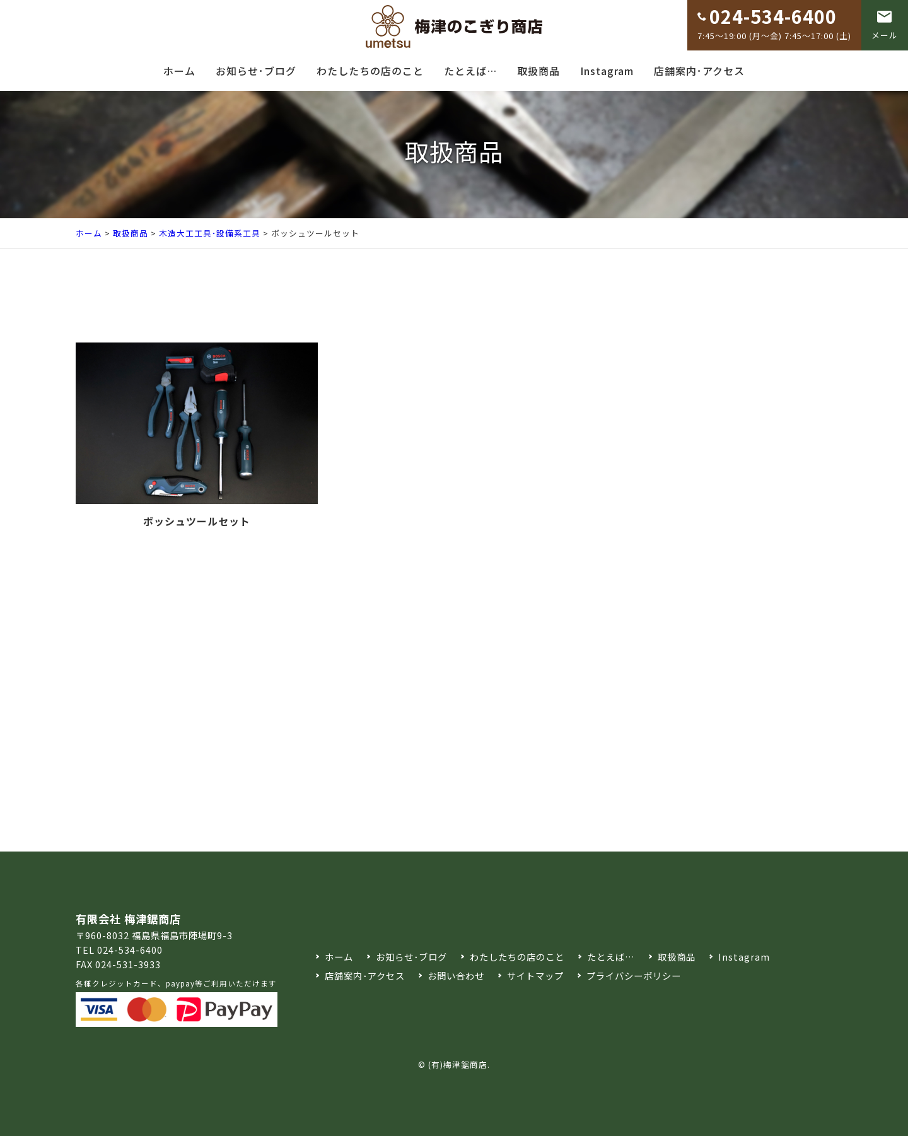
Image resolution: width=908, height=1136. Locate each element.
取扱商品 (538, 70)
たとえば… (470, 70)
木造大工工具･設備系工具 (209, 233)
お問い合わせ (456, 975)
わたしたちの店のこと (370, 70)
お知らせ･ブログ (256, 70)
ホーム (179, 70)
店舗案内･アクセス (699, 70)
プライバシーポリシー (633, 975)
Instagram (607, 70)
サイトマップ (535, 975)
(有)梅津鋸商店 (457, 1064)
